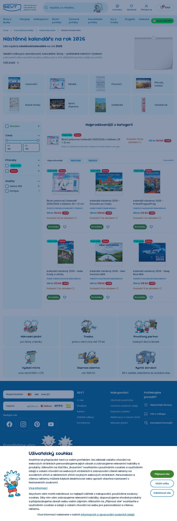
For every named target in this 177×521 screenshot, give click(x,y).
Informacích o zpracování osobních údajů (105, 514)
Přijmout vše (159, 473)
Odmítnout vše (160, 494)
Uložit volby (159, 483)
